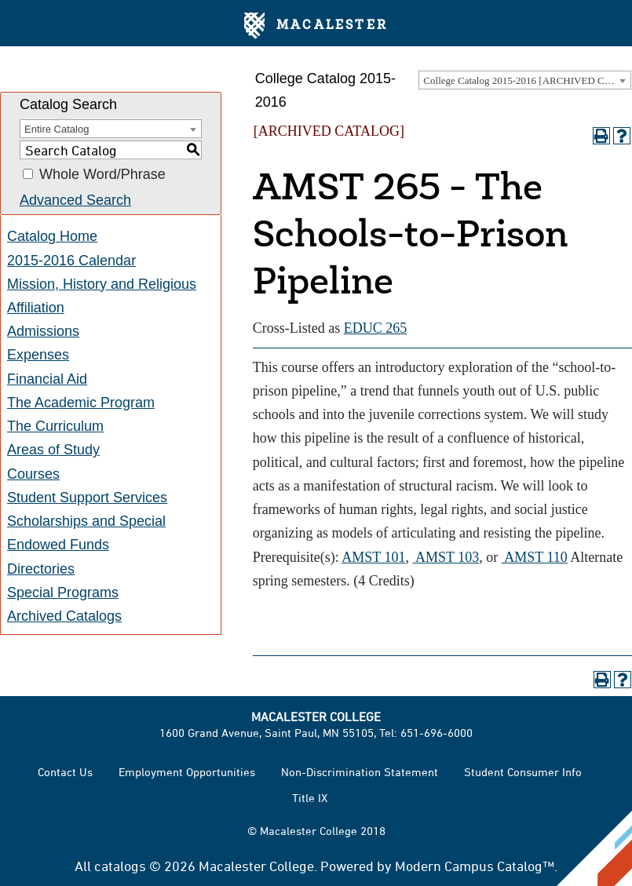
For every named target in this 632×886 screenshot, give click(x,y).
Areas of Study (53, 450)
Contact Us (65, 771)
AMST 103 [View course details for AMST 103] (446, 557)
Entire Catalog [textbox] (56, 129)
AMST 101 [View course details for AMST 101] (373, 557)
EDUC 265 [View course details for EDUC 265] (375, 328)
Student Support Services (87, 497)
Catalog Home (52, 236)
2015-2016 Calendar (71, 260)
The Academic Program (81, 402)
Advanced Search (75, 200)
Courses (33, 474)
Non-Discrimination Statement (359, 771)
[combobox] (524, 80)
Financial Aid (47, 379)
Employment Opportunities (187, 771)
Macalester (316, 26)
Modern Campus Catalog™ (474, 865)
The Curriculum (55, 426)
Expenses (38, 355)
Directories (41, 569)
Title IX (309, 797)
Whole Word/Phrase (102, 174)
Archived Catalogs (64, 616)
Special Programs (63, 592)
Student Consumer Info (523, 771)
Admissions (43, 331)
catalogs (120, 865)
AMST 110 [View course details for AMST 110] (535, 557)
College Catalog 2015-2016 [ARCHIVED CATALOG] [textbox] (526, 80)
